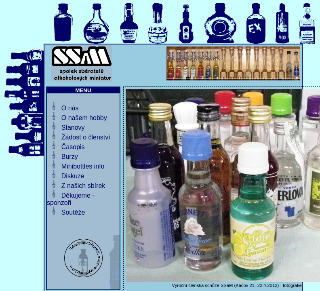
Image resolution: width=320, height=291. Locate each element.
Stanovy (73, 127)
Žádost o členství (85, 137)
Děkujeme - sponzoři (71, 199)
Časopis (73, 146)
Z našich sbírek (83, 185)
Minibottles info (83, 166)
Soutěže (73, 212)
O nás (70, 108)
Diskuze (72, 176)
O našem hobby (84, 117)
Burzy (69, 156)
